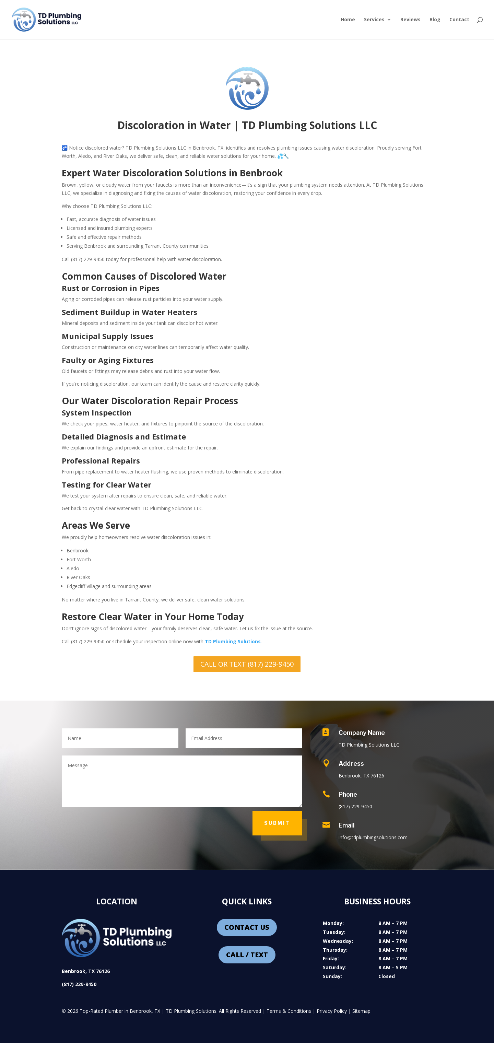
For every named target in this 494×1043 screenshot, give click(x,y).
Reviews (410, 20)
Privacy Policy (332, 1011)
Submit (277, 823)
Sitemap (361, 1011)
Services (374, 20)
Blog (435, 20)
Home (348, 20)
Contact (459, 20)
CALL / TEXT (247, 954)
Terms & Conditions (289, 1011)
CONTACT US (246, 927)
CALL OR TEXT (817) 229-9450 (247, 664)
